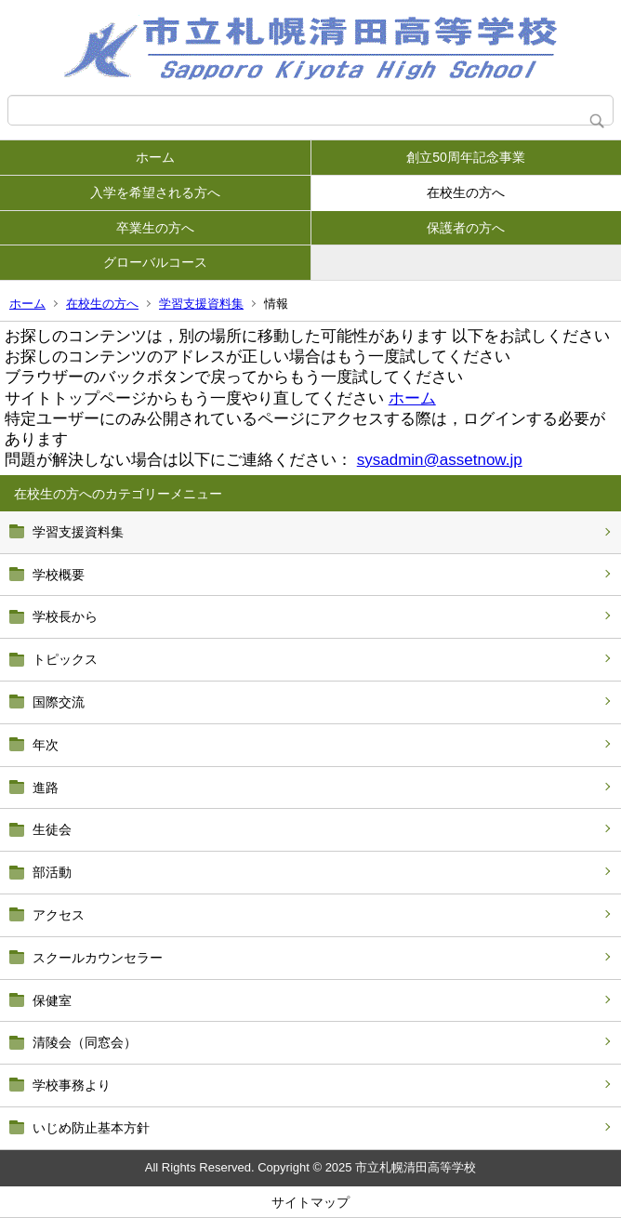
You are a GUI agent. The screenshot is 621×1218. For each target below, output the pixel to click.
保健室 (52, 1000)
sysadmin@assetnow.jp (439, 460)
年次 (46, 744)
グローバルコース (155, 262)
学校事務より (72, 1085)
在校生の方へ (466, 192)
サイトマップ (310, 1202)
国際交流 (59, 702)
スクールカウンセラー (98, 957)
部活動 (52, 872)
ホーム (155, 157)
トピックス (65, 659)
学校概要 (59, 574)
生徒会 (52, 829)
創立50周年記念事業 (465, 157)
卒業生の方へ (155, 227)
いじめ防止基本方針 (91, 1127)
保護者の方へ (466, 227)
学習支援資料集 (201, 304)
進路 (46, 787)
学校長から (65, 616)
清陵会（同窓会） (85, 1042)
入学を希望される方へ (155, 192)
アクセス (59, 914)
